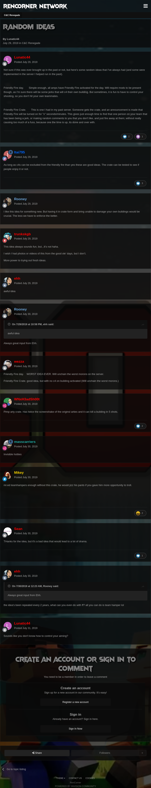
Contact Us (75, 778)
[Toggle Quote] (9, 324)
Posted (25, 62)
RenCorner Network (35, 5)
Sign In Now (75, 728)
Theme (60, 778)
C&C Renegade (31, 43)
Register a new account (75, 702)
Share (37, 753)
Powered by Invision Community (75, 786)
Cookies (90, 778)
